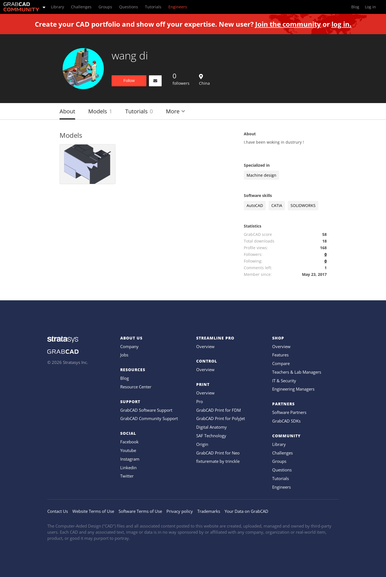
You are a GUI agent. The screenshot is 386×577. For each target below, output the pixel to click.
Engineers (281, 487)
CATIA (276, 205)
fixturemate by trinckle (218, 461)
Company (129, 346)
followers (181, 78)
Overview (205, 346)
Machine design (261, 175)
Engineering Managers (293, 389)
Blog (124, 378)
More (175, 111)
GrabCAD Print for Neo (218, 453)
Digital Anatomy (211, 427)
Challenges (282, 453)
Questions (282, 470)
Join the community (288, 24)
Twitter (127, 476)
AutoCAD (255, 205)
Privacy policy (179, 511)
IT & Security (284, 380)
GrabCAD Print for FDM (218, 410)
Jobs (124, 355)
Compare (281, 363)
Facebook (129, 441)
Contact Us (57, 511)
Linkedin (128, 467)
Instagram (129, 459)
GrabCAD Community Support (149, 418)
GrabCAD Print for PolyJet (220, 418)
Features (280, 355)
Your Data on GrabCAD (246, 511)
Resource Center (135, 386)
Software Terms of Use (140, 511)
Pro (199, 401)
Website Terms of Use (93, 511)
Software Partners (289, 412)
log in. (341, 24)
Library (279, 444)
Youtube (128, 450)
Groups (279, 461)
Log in (370, 6)
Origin (202, 444)
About (67, 111)
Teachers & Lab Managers (296, 372)
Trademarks (208, 511)
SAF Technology (211, 435)
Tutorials (139, 111)
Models (100, 111)
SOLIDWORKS (303, 205)
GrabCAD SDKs (286, 421)
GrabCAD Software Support (146, 410)
